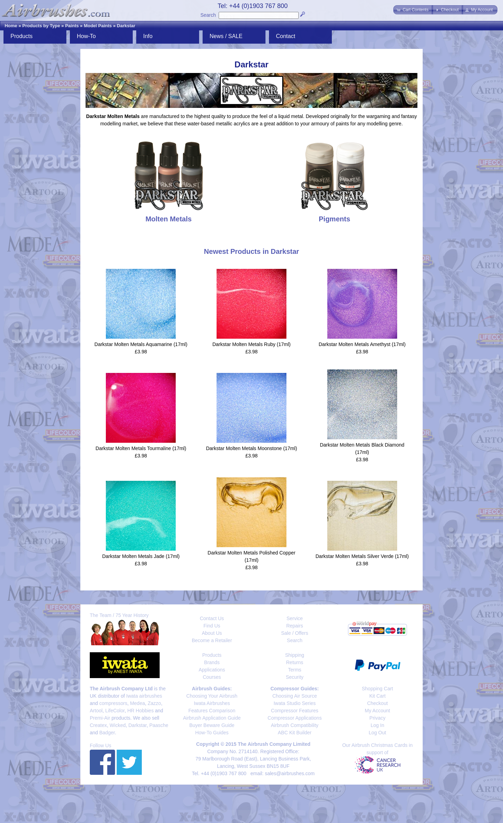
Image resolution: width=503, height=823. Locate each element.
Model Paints (98, 25)
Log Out (377, 732)
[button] (413, 9)
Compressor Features (294, 710)
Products (21, 36)
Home (11, 25)
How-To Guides (212, 732)
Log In (377, 725)
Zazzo (154, 703)
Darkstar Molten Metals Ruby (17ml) (251, 344)
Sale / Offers (294, 633)
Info (148, 36)
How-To (86, 36)
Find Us (211, 626)
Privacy (378, 718)
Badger (107, 732)
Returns (294, 662)
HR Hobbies (140, 710)
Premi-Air (100, 718)
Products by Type (41, 25)
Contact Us (212, 618)
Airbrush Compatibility (294, 725)
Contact (285, 36)
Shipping (294, 655)
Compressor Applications (295, 718)
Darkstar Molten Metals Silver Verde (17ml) (362, 556)
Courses (212, 677)
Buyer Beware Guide (211, 725)
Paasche (158, 725)
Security (295, 677)
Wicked (118, 725)
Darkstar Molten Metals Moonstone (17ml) (251, 448)
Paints (72, 25)
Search (208, 15)
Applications (212, 670)
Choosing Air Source (294, 696)
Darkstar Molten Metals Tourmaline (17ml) (141, 448)
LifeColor (114, 710)
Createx (98, 725)
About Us (212, 633)
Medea (137, 703)
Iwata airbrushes (144, 696)
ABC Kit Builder (294, 732)
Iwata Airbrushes (212, 703)
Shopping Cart (377, 688)
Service (294, 618)
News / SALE (226, 36)
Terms (294, 670)
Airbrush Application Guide (212, 718)
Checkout (377, 703)
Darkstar (126, 25)
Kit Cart (377, 696)
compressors (113, 703)
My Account (377, 710)
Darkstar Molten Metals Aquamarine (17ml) (140, 344)
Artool (96, 710)
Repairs (294, 626)
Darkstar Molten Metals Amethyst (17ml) (362, 344)
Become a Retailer (212, 640)
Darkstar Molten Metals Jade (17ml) (141, 556)
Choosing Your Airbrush (211, 696)
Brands (211, 662)
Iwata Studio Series (295, 703)
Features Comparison (211, 710)
